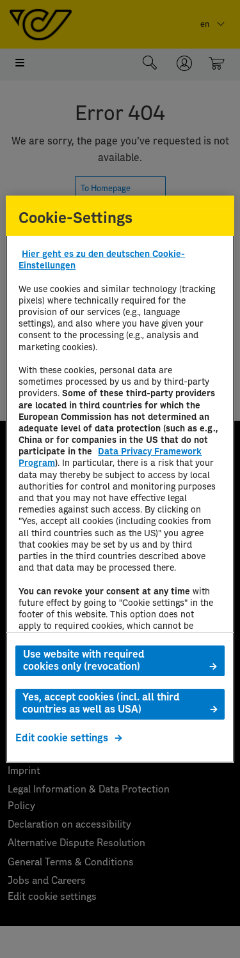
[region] (120, 478)
